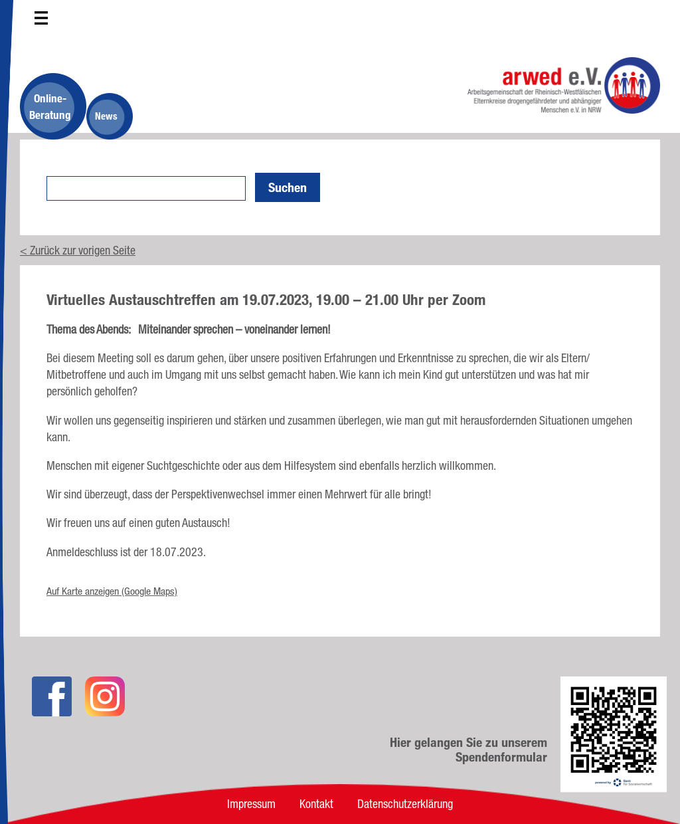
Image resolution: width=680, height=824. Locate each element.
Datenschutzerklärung (405, 803)
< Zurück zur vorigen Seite (77, 250)
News (106, 116)
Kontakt (316, 803)
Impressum (251, 803)
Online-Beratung (50, 106)
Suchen (287, 187)
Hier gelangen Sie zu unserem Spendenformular (468, 749)
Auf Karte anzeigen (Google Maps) (111, 591)
